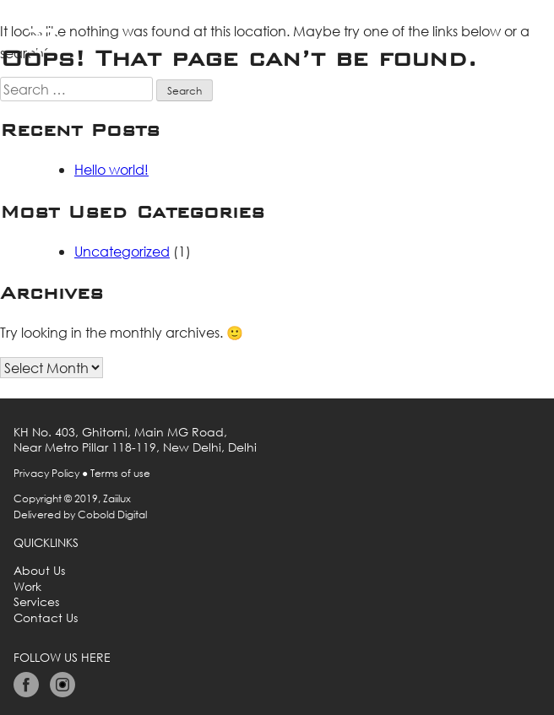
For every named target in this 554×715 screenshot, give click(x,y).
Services (36, 601)
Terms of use (120, 473)
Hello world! (111, 169)
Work (27, 586)
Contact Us (46, 618)
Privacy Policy (46, 473)
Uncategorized (122, 251)
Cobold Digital (112, 514)
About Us (39, 570)
